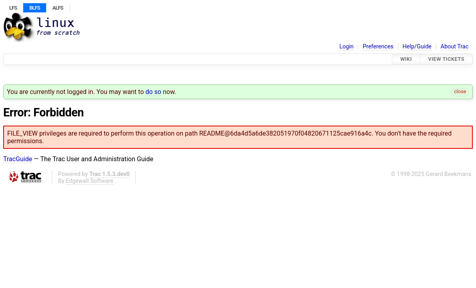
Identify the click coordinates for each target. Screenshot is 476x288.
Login (346, 46)
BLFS (34, 8)
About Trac (455, 46)
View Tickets (446, 59)
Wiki (406, 59)
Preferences (378, 46)
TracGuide (17, 159)
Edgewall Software (89, 181)
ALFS (57, 8)
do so (153, 92)
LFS (13, 8)
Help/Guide (417, 46)
